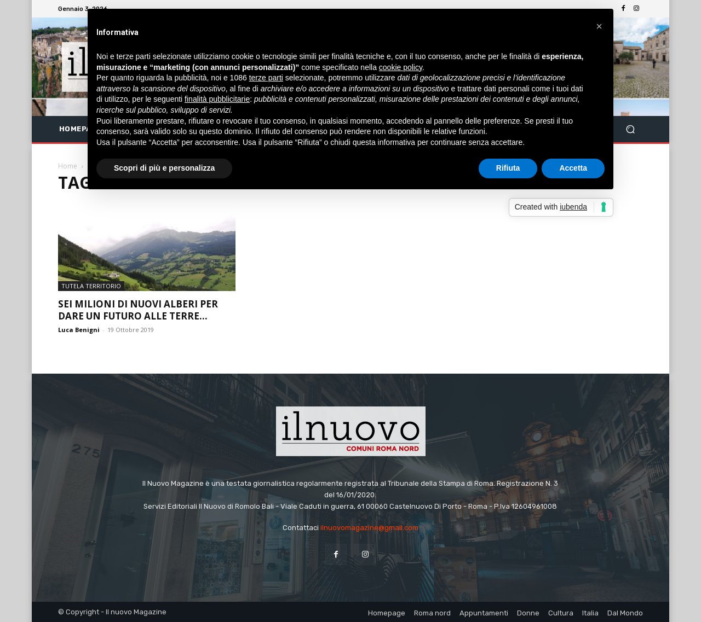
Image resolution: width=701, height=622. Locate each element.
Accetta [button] (573, 168)
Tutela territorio (91, 286)
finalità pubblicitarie (217, 99)
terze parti (266, 77)
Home (67, 166)
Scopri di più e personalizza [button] (164, 168)
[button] (630, 129)
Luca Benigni (79, 329)
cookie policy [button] (400, 67)
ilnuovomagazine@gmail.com (369, 528)
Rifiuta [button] (508, 168)
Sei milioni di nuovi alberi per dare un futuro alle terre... (138, 310)
